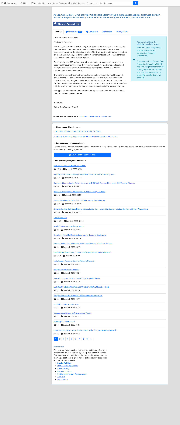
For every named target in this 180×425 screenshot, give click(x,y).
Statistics (107, 64)
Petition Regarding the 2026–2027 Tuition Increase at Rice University (79, 232)
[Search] (116, 3)
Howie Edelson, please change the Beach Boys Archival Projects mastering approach (85, 362)
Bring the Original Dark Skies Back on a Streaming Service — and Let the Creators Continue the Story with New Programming (101, 241)
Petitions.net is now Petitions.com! (72, 406)
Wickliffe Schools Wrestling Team (66, 336)
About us (61, 409)
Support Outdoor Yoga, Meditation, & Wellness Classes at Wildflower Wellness (83, 276)
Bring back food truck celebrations (66, 302)
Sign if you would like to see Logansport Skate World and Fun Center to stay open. (84, 206)
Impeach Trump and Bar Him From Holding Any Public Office (77, 310)
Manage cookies (64, 403)
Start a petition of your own (82, 187)
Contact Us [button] (92, 3)
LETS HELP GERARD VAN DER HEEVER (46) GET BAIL (77, 163)
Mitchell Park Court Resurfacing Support (69, 258)
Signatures (74, 64)
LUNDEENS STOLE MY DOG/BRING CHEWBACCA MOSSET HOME (81, 319)
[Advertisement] (110, 26)
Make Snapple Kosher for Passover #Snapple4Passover (74, 293)
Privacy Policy (121, 64)
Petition (58, 64)
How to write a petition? (67, 398)
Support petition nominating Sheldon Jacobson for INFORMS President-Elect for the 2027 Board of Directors (94, 215)
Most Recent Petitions (57, 3)
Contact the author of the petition (95, 148)
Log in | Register (76, 3)
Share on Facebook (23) (66, 56)
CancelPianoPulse (60, 250)
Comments (92, 64)
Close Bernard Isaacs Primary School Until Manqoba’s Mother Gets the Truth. (82, 284)
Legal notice (62, 411)
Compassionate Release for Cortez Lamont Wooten (72, 345)
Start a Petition (38, 3)
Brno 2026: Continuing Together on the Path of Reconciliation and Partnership (85, 169)
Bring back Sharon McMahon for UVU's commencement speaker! (78, 328)
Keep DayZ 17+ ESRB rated (64, 354)
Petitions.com (9, 3)
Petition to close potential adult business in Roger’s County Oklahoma (79, 224)
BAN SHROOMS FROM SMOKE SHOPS (70, 198)
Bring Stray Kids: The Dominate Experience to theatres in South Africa (80, 267)
